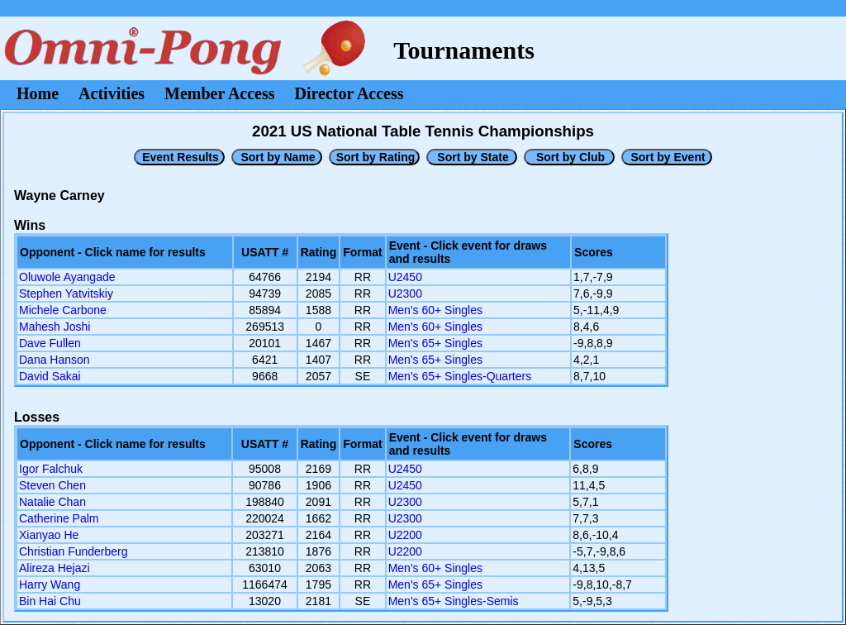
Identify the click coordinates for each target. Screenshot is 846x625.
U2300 (405, 293)
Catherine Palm (59, 518)
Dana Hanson (54, 359)
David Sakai (50, 376)
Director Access (349, 93)
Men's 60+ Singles (435, 310)
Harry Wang (49, 584)
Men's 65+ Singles (435, 343)
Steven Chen (52, 485)
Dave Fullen (50, 343)
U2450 (405, 277)
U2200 (405, 535)
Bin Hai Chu (50, 601)
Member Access (219, 93)
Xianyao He (48, 535)
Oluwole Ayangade (67, 277)
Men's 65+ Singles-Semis (453, 601)
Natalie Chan (52, 501)
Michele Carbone (63, 310)
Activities (111, 93)
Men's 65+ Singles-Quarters (459, 376)
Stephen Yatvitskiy (66, 293)
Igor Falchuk (51, 468)
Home (38, 93)
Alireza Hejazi (54, 568)
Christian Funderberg (73, 551)
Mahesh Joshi (54, 326)
